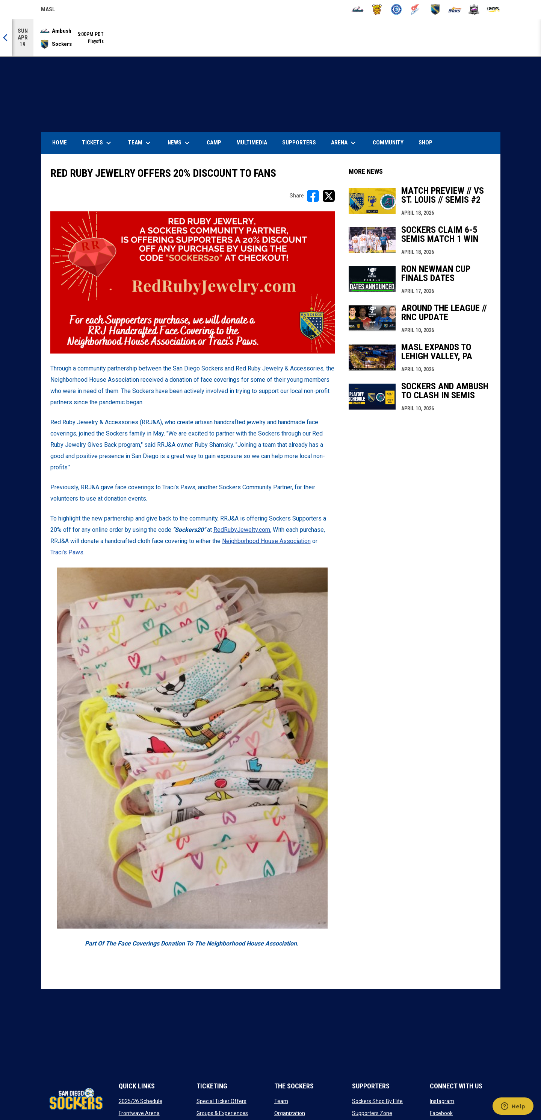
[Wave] (493, 9)
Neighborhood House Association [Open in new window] (266, 541)
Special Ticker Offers (221, 1101)
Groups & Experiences (222, 1113)
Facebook (441, 1113)
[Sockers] (435, 9)
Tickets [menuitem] (97, 142)
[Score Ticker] (270, 37)
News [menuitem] (180, 142)
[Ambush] (357, 9)
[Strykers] (474, 9)
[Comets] (416, 9)
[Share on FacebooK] (313, 196)
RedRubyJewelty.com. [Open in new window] (242, 529)
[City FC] (396, 9)
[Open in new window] (192, 282)
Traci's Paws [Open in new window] (66, 552)
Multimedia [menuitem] (251, 142)
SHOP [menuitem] (428, 142)
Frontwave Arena (139, 1113)
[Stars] (455, 9)
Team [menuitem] (140, 142)
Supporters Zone (372, 1113)
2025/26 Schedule (140, 1101)
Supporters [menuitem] (299, 142)
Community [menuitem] (388, 142)
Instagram (442, 1101)
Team (281, 1101)
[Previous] (6, 37)
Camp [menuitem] (214, 142)
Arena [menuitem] (347, 142)
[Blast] (377, 9)
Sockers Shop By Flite (377, 1101)
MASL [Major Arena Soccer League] (48, 10)
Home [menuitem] (59, 142)
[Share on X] (329, 196)
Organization (289, 1113)
